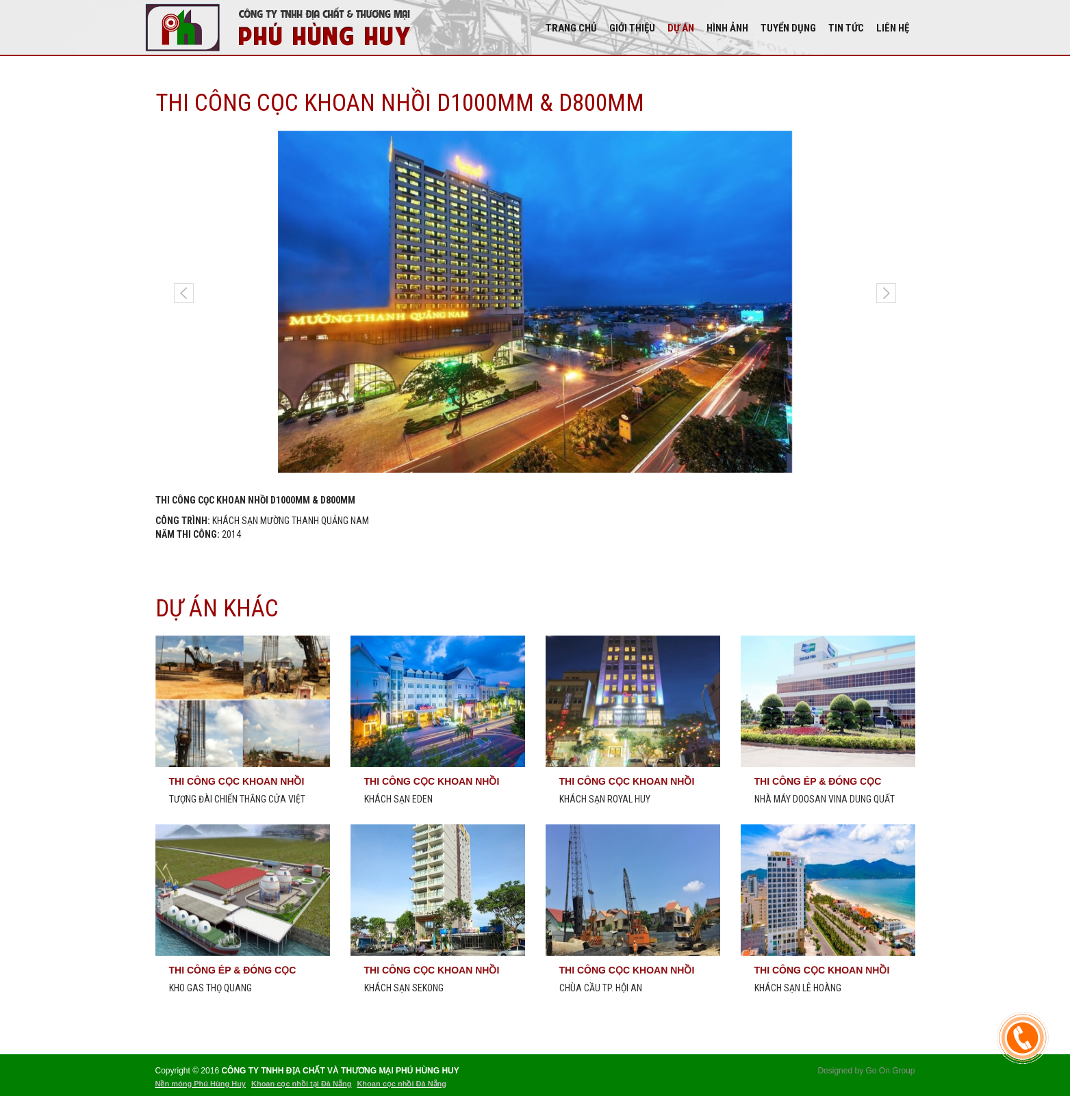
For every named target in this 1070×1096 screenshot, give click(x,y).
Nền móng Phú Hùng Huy (200, 1084)
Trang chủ (571, 28)
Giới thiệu (632, 28)
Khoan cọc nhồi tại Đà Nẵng (301, 1084)
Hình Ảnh (727, 28)
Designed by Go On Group (866, 1070)
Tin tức (846, 28)
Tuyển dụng (788, 28)
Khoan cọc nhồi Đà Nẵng (401, 1084)
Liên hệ (892, 28)
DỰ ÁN (680, 28)
